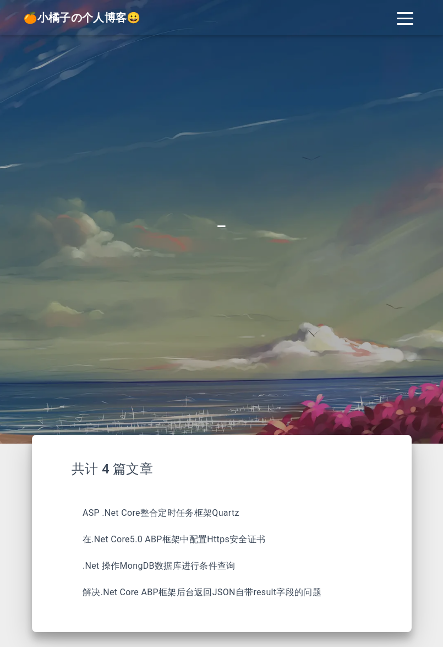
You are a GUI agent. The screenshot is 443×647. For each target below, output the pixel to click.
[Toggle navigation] (405, 17)
